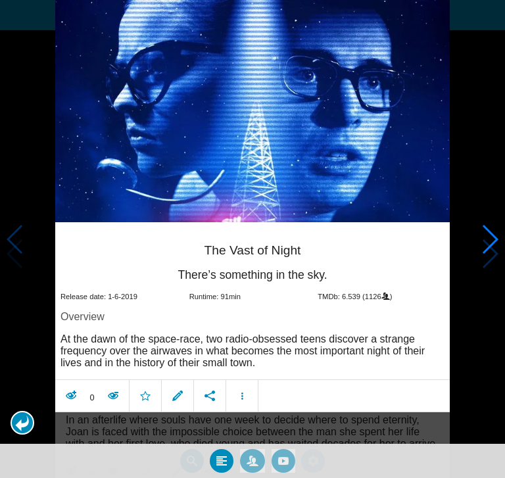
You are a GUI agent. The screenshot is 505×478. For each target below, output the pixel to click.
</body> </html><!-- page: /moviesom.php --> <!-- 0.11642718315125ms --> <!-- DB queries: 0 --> (252, 239)
